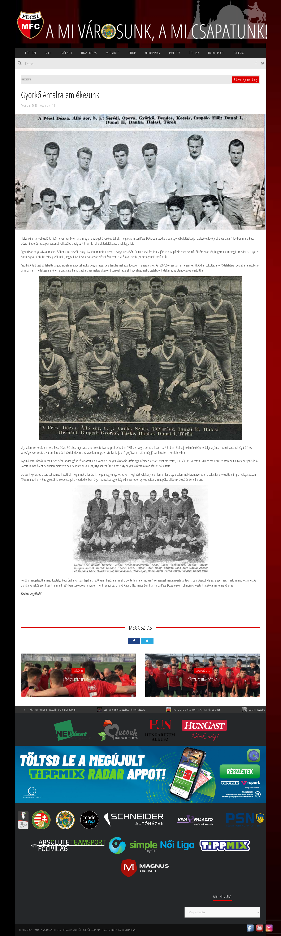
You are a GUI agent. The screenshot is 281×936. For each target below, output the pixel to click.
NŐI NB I (66, 53)
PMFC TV (174, 53)
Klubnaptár (152, 53)
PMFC (37, 930)
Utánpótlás (89, 53)
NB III (49, 53)
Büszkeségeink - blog (245, 79)
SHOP (132, 53)
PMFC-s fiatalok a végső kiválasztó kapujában (201, 710)
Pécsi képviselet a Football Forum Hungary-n (57, 710)
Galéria (238, 53)
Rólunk (194, 53)
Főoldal (30, 53)
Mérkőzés (113, 53)
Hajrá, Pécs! (216, 53)
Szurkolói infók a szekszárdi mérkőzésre (129, 710)
